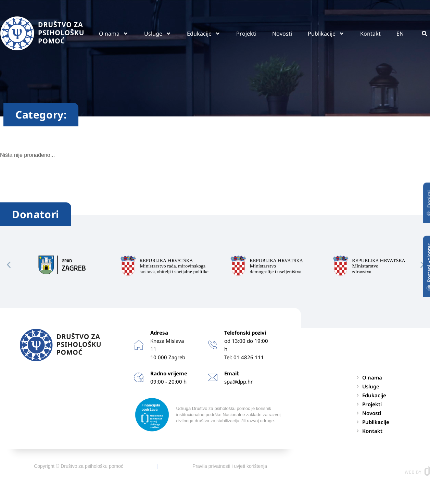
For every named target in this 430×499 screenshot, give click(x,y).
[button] (424, 33)
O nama (113, 33)
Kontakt (370, 33)
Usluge (157, 33)
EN (400, 33)
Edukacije (203, 33)
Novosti (282, 33)
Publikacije (326, 33)
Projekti (246, 33)
